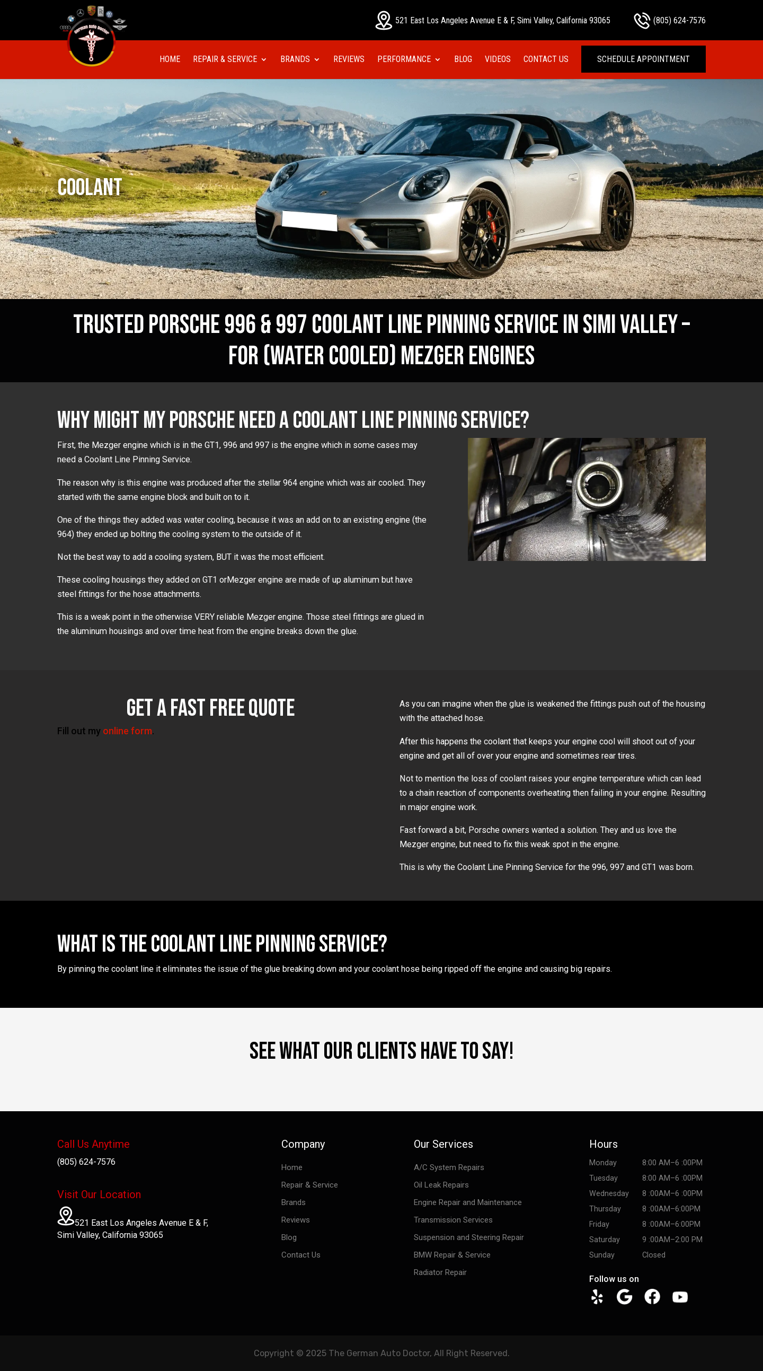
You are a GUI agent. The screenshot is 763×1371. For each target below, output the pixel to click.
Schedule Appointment (643, 59)
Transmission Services (453, 1220)
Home (169, 60)
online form (127, 730)
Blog (463, 60)
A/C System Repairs (449, 1167)
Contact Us (546, 60)
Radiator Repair (440, 1272)
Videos (498, 60)
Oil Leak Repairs (441, 1185)
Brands (295, 60)
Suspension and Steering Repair (469, 1237)
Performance (404, 60)
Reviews (349, 60)
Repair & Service (225, 60)
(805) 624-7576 (670, 20)
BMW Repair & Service (452, 1255)
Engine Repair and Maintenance (468, 1202)
